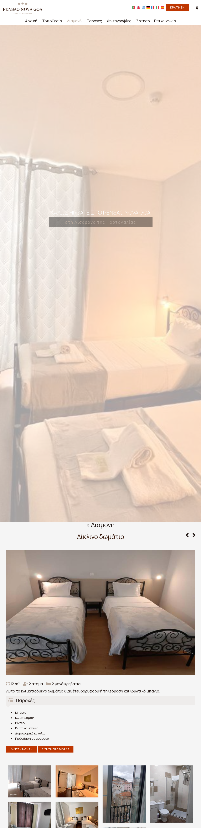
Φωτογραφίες (119, 20)
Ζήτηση (143, 20)
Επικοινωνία (165, 20)
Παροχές (94, 20)
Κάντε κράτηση (21, 749)
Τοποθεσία (52, 20)
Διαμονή (74, 20)
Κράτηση (177, 7)
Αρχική (31, 20)
